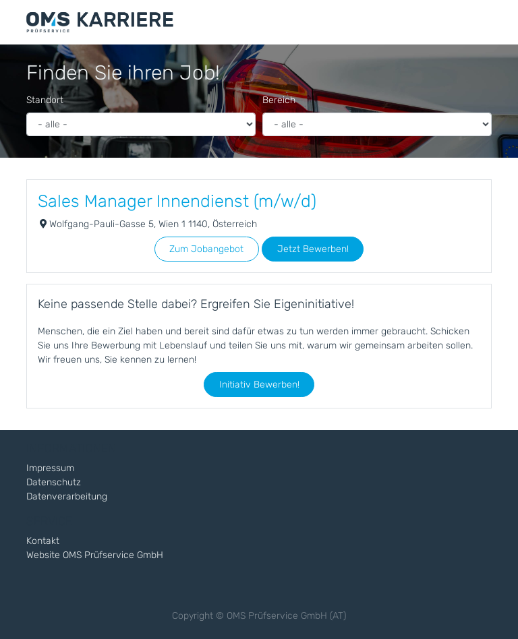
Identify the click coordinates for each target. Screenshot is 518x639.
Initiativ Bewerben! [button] (259, 384)
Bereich (278, 100)
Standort (44, 100)
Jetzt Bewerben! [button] (313, 249)
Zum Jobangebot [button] (206, 249)
